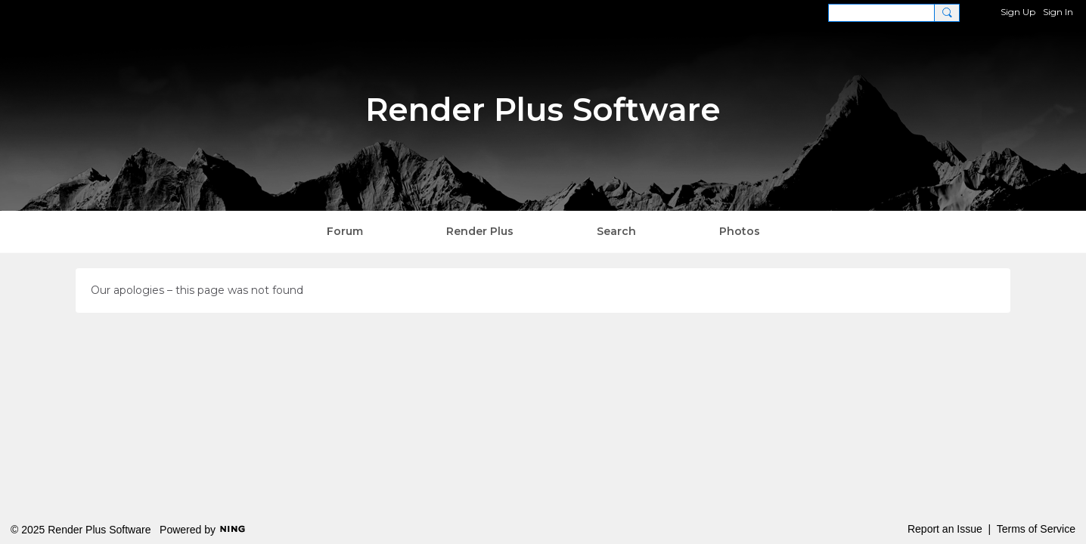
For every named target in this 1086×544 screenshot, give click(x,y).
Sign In (1058, 11)
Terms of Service (1036, 529)
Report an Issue (945, 529)
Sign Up (1018, 11)
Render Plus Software (543, 109)
